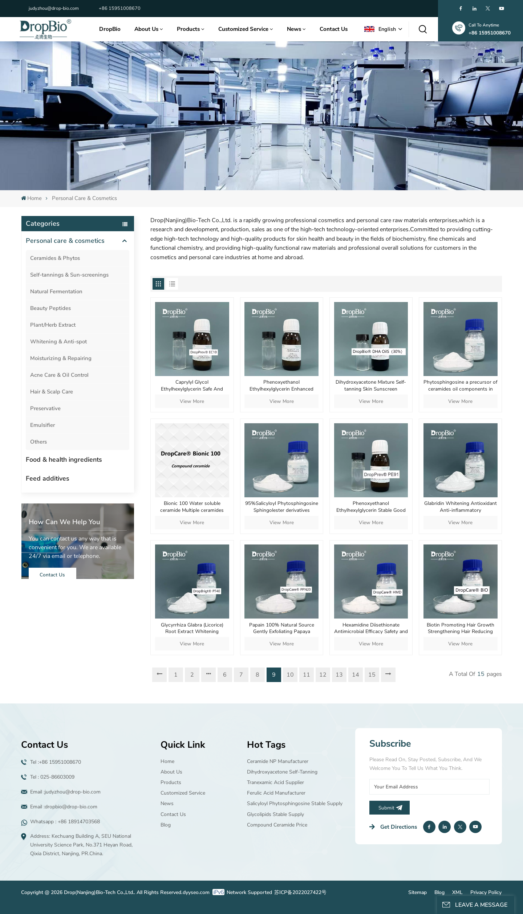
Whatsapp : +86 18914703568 (65, 821)
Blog (166, 824)
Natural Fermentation (56, 291)
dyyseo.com (196, 892)
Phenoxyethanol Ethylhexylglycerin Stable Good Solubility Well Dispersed (371, 507)
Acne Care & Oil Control (59, 375)
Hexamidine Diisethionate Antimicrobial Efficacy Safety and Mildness (371, 628)
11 (306, 675)
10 (290, 675)
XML (457, 892)
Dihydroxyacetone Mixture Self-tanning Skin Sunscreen (371, 385)
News (294, 29)
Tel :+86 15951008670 (55, 762)
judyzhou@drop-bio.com (54, 8)
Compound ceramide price (277, 824)
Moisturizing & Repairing (61, 358)
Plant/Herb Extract (53, 325)
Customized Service (243, 29)
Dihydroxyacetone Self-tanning (282, 771)
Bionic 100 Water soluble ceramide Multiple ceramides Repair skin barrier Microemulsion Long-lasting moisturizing (192, 507)
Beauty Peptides (50, 308)
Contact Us (334, 29)
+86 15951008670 (120, 8)
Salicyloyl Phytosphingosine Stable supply (294, 803)
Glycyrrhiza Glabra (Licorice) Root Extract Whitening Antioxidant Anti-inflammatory (192, 628)
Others (38, 441)
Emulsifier (42, 425)
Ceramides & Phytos (55, 258)
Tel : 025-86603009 (52, 777)
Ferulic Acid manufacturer (276, 792)
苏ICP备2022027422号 (300, 892)
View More (192, 401)
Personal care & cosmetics (65, 240)
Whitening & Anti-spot (58, 341)
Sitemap (417, 892)
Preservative (45, 408)
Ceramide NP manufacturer (277, 761)
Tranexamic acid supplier (275, 782)
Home (31, 198)
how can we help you (64, 522)
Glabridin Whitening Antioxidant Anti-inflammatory (460, 507)
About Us (146, 29)
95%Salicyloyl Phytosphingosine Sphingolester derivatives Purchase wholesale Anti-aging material (281, 507)
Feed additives (47, 478)
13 (339, 675)
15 (372, 675)
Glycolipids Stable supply (275, 814)
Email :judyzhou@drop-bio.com (65, 791)
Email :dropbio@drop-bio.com (63, 806)
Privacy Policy (486, 892)
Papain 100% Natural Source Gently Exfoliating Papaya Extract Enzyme (281, 628)
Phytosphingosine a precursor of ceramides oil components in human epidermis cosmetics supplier (460, 385)
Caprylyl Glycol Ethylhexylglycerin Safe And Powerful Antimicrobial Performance (192, 385)
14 (355, 675)
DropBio (110, 29)
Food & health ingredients (64, 459)
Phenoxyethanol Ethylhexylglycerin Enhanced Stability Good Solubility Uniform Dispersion (281, 385)
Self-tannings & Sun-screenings (69, 274)
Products (188, 29)
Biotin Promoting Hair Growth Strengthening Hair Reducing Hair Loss (460, 628)
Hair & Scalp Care (51, 391)
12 (323, 675)
